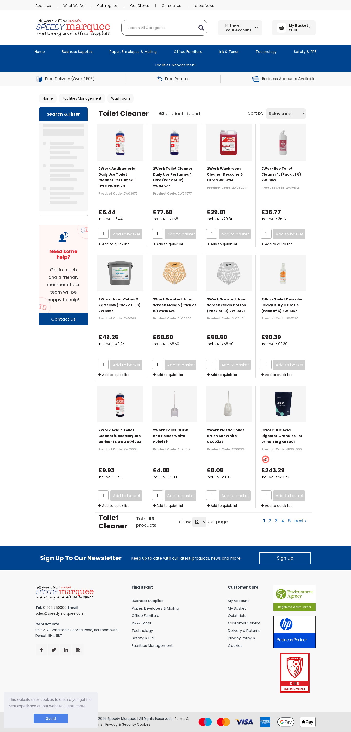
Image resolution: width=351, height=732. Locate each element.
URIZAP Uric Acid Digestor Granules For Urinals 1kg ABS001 (281, 436)
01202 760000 (55, 607)
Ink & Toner (229, 51)
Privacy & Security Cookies (127, 724)
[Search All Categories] (164, 28)
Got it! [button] (51, 719)
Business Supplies (77, 51)
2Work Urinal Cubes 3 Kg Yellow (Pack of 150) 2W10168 (119, 305)
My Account (238, 600)
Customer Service (244, 623)
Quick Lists (237, 615)
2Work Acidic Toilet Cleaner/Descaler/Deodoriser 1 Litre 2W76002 (119, 436)
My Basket (237, 608)
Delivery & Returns (244, 630)
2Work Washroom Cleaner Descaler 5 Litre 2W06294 (225, 174)
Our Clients (139, 5)
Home (40, 51)
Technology (266, 51)
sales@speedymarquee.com (59, 613)
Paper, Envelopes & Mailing (133, 51)
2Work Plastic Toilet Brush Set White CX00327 (225, 436)
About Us (43, 5)
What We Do (74, 5)
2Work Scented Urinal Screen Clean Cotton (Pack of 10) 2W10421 (227, 305)
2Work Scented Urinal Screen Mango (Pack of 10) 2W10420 (174, 305)
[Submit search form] (201, 28)
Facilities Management (175, 65)
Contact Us (171, 5)
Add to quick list (113, 244)
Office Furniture (188, 51)
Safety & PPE (305, 51)
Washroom (120, 98)
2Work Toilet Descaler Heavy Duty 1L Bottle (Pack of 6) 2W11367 (282, 305)
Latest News (204, 5)
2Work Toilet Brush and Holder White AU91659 (170, 436)
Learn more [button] (76, 706)
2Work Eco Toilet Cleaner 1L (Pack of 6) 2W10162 (281, 174)
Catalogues (107, 5)
